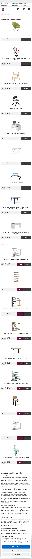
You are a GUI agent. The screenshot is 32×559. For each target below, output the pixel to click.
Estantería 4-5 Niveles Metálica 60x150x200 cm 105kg (16, 308)
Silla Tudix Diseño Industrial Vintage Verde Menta (16, 457)
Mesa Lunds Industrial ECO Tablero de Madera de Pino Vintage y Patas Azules (16, 208)
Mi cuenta (24, 9)
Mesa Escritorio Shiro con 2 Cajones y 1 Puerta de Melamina (16, 233)
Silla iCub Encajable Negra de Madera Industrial (16, 408)
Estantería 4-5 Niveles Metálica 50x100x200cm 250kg (16, 333)
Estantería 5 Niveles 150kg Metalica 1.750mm (16, 284)
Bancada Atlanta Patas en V (16, 182)
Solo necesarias (16, 550)
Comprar (26, 39)
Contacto (18, 9)
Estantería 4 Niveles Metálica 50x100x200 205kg (16, 259)
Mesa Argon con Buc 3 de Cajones (16, 133)
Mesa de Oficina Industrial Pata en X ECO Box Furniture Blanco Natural (16, 159)
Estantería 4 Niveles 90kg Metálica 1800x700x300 (16, 383)
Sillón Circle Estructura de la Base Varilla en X (16, 34)
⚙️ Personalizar (16, 554)
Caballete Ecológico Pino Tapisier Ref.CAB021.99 (16, 83)
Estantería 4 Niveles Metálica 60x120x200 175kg (16, 432)
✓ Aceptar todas (16, 546)
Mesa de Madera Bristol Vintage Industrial (16, 358)
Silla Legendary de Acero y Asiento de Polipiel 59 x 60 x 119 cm (16, 59)
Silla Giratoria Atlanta (16, 108)
